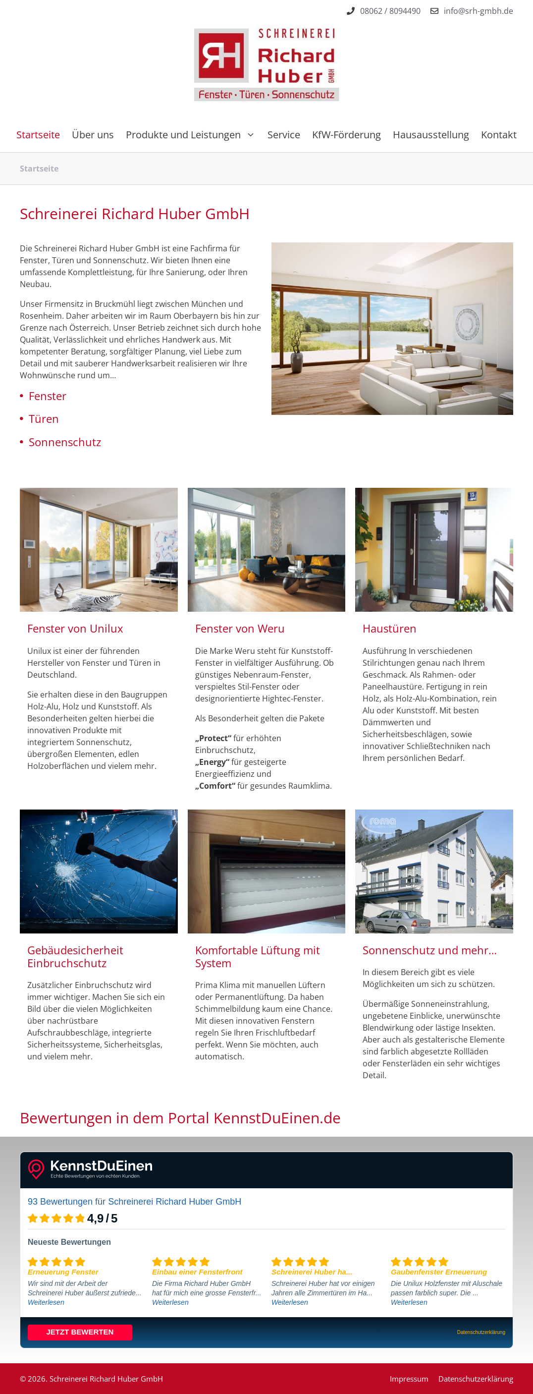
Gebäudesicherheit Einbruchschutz (75, 956)
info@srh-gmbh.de (478, 10)
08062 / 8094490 (390, 10)
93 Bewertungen (60, 1202)
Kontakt (499, 134)
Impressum (409, 1379)
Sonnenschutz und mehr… (430, 949)
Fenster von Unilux (75, 628)
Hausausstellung (431, 134)
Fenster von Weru (240, 628)
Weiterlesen (46, 1302)
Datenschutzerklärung (475, 1379)
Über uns (93, 134)
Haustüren (390, 628)
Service (283, 134)
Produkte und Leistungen (194, 134)
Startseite (38, 134)
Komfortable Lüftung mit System (257, 956)
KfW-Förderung (346, 134)
